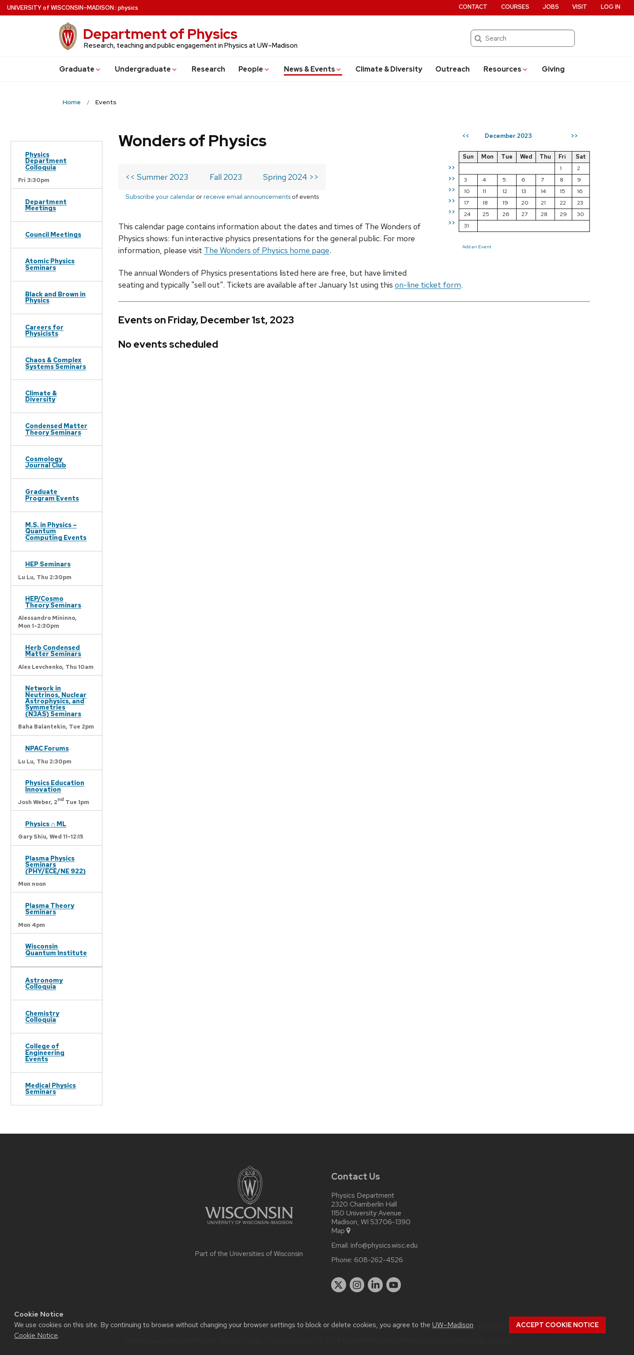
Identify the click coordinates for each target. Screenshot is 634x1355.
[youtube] (393, 1284)
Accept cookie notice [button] (557, 1325)
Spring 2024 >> (291, 177)
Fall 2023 (226, 177)
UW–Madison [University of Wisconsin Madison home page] (60, 7)
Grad (80, 69)
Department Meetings (46, 204)
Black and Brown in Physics (55, 297)
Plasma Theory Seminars (49, 908)
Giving (553, 69)
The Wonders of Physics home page (266, 250)
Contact (473, 7)
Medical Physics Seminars (50, 1088)
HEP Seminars (48, 564)
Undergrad (146, 69)
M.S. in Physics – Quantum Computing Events (56, 531)
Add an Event (476, 246)
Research (208, 69)
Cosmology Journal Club (45, 462)
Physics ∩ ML (45, 824)
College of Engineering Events (44, 1052)
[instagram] (357, 1284)
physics (128, 7)
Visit (579, 7)
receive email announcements (247, 196)
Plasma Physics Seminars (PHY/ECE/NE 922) (55, 864)
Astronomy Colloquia (44, 983)
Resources (505, 69)
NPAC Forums (47, 748)
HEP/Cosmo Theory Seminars (53, 601)
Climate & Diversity (388, 69)
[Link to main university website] (249, 1225)
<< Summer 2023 (156, 177)
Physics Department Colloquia (46, 160)
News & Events (313, 69)
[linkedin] (375, 1284)
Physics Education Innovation (54, 785)
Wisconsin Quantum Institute (56, 949)
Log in (610, 7)
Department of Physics (160, 33)
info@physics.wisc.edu (384, 1245)
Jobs (551, 7)
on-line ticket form (428, 285)
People (254, 69)
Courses (515, 7)
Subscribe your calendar (160, 196)
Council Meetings (53, 234)
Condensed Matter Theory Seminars (56, 428)
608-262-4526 (378, 1260)
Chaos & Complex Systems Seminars (55, 363)
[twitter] (338, 1284)
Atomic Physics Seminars (50, 264)
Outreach (452, 69)
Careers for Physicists (44, 330)
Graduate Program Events (52, 494)
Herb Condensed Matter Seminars (53, 650)
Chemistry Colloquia (42, 1016)
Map (341, 1230)
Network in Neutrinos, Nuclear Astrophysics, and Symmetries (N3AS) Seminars (56, 701)
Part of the (249, 1253)
